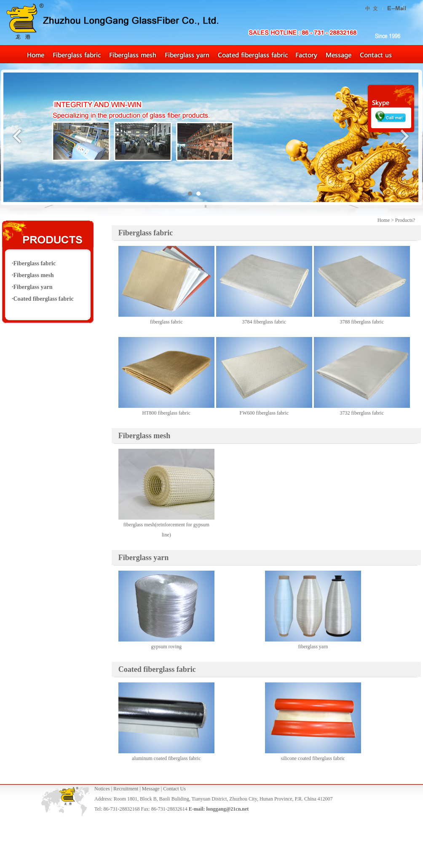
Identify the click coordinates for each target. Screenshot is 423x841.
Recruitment (125, 789)
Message (151, 789)
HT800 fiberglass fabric (166, 413)
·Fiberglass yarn (32, 287)
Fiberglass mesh (144, 435)
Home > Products (395, 220)
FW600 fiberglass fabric (264, 413)
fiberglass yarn (313, 647)
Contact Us (174, 789)
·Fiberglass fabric (34, 263)
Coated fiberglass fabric (43, 299)
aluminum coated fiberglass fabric (166, 758)
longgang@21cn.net (227, 809)
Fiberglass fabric (145, 233)
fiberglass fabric (166, 322)
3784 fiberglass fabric (264, 322)
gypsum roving (166, 647)
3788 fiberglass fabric (362, 322)
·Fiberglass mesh (33, 275)
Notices (102, 789)
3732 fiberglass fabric (362, 413)
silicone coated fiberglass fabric (313, 758)
